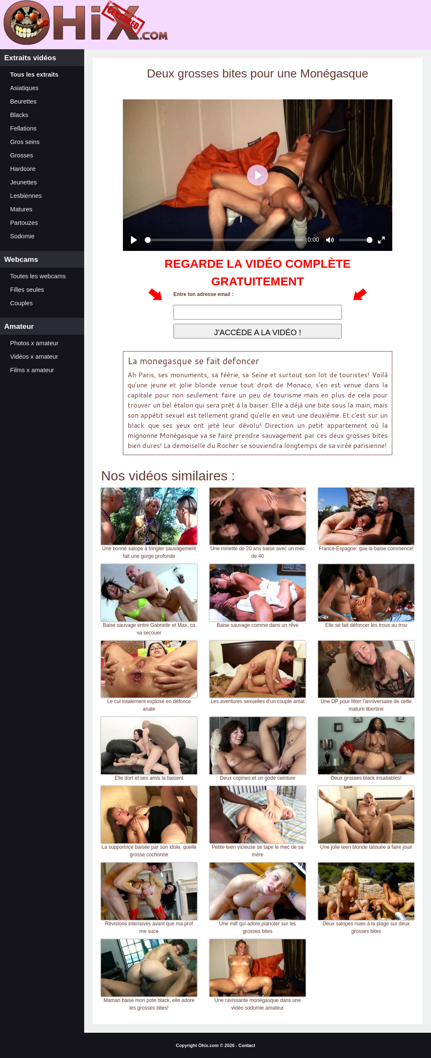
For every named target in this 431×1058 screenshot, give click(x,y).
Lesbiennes (26, 195)
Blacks (19, 115)
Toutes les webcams (38, 276)
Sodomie (22, 236)
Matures (21, 209)
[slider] (224, 240)
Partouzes (24, 222)
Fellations (23, 128)
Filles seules (27, 289)
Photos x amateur (34, 343)
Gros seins (25, 142)
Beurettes (23, 101)
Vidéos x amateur (34, 356)
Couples (21, 303)
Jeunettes (23, 182)
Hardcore (22, 168)
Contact (247, 1045)
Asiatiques (24, 88)
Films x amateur (32, 370)
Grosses (21, 155)
